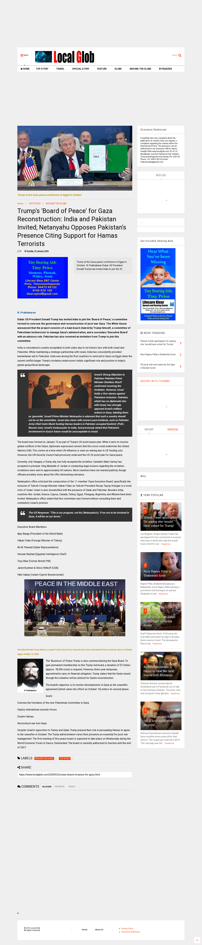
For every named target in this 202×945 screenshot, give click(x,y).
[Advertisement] (101, 25)
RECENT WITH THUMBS (155, 381)
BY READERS (165, 69)
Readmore (165, 544)
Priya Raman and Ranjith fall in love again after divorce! (160, 721)
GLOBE (118, 69)
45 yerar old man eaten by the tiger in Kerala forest (159, 621)
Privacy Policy (127, 928)
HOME (25, 69)
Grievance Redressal (130, 932)
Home (20, 203)
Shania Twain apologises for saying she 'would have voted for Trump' (161, 522)
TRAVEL (60, 69)
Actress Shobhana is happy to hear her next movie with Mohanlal (159, 671)
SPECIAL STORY (80, 69)
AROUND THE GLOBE (140, 69)
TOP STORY (42, 69)
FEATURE (102, 69)
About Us (99, 930)
